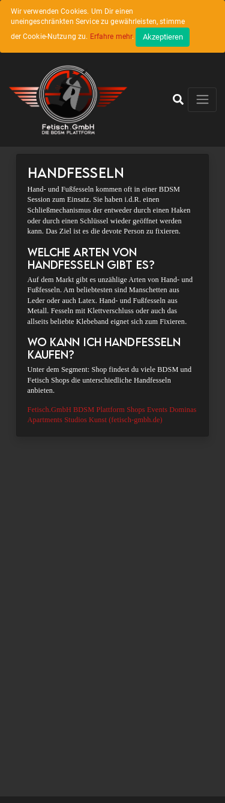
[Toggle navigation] (202, 99)
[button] (178, 99)
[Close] (163, 37)
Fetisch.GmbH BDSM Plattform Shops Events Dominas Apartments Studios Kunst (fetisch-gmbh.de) (112, 415)
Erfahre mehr (111, 36)
